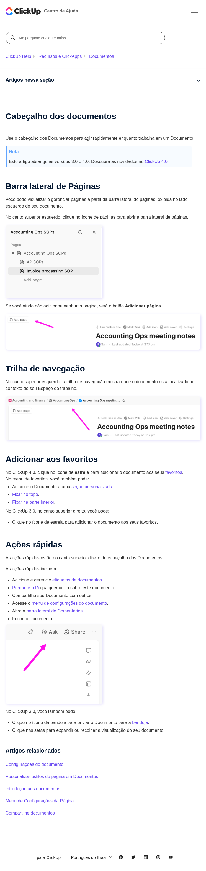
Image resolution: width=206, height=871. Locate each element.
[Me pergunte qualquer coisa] (86, 37)
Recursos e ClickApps (60, 56)
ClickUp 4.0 (156, 161)
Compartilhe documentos (30, 813)
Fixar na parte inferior (33, 502)
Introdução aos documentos (33, 788)
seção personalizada (91, 486)
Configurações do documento (34, 764)
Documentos (101, 56)
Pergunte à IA (25, 587)
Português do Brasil (92, 857)
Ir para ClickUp (47, 857)
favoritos (173, 472)
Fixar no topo (25, 494)
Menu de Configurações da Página (40, 800)
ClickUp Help (18, 56)
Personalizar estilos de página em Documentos (52, 776)
